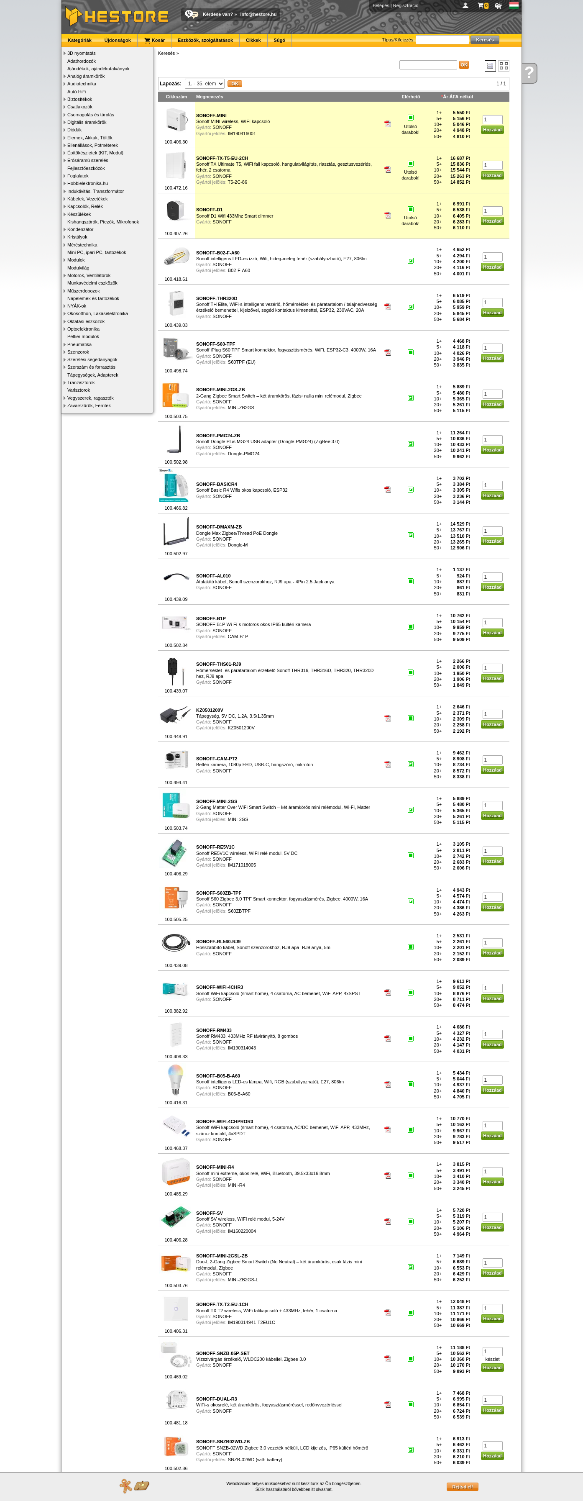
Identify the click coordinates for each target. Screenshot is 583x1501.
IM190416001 (242, 133)
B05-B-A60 (239, 1093)
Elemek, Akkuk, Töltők (90, 137)
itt (313, 1489)
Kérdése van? (218, 14)
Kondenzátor (80, 229)
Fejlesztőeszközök (86, 168)
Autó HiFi (76, 91)
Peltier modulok (83, 336)
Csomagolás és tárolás (90, 114)
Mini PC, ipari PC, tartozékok (96, 252)
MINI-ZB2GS (241, 407)
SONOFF (222, 127)
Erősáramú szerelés (87, 160)
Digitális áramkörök (87, 122)
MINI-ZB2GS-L (243, 1279)
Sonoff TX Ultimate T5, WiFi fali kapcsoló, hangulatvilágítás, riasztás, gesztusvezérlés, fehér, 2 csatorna (284, 164)
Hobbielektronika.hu (87, 183)
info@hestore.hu (258, 14)
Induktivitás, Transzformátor (95, 191)
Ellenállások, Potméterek (92, 145)
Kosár (154, 40)
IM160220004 (242, 1231)
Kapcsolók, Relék (85, 206)
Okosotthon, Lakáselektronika (97, 313)
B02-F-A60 (239, 270)
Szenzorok (78, 351)
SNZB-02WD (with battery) (255, 1459)
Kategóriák (80, 40)
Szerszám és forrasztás (91, 366)
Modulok (76, 259)
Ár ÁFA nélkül (458, 96)
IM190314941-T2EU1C (251, 1322)
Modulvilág (78, 267)
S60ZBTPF (239, 910)
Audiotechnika (81, 83)
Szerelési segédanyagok (92, 359)
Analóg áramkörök (86, 76)
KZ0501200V (241, 727)
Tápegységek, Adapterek (92, 374)
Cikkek (253, 40)
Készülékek (79, 214)
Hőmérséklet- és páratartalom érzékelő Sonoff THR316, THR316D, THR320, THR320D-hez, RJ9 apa (285, 670)
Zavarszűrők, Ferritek (89, 405)
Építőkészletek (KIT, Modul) (95, 152)
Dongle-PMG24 (244, 453)
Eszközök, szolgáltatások (205, 40)
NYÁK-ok (76, 305)
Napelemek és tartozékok (93, 298)
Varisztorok (78, 390)
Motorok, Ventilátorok (88, 275)
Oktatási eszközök (86, 321)
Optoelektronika (83, 328)
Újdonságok (118, 40)
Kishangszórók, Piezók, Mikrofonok (103, 221)
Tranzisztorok (81, 382)
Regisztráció (406, 5)
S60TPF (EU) (242, 361)
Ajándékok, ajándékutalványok (98, 68)
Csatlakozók (79, 106)
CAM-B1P (238, 636)
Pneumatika (79, 344)
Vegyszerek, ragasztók (90, 397)
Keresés (166, 53)
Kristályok (77, 236)
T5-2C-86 (237, 182)
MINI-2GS (238, 819)
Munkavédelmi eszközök (92, 282)
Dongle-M (238, 544)
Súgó (280, 40)
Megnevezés (209, 96)
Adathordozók (81, 61)
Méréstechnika (82, 244)
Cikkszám (176, 96)
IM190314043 (242, 1047)
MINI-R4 (236, 1185)
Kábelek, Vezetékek (87, 198)
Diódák (74, 129)
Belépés (381, 5)
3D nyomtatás (81, 53)
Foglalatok (78, 175)
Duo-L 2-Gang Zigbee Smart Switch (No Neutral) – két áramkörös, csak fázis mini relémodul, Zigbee (279, 1261)
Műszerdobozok (83, 290)
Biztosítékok (79, 99)
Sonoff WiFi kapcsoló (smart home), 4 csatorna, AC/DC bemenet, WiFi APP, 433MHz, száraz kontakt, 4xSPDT (283, 1127)
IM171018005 (242, 864)
